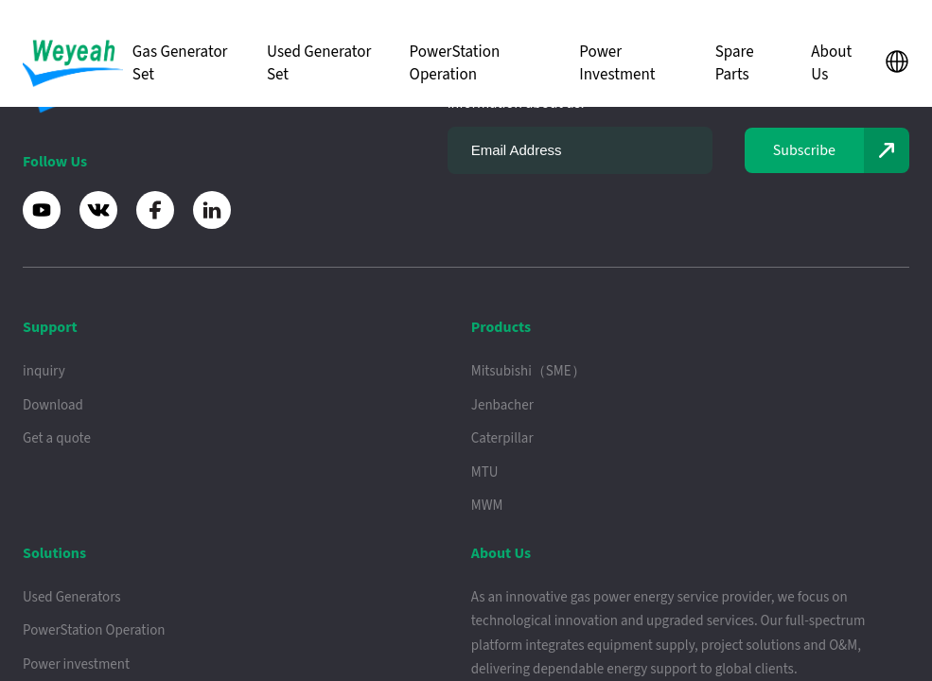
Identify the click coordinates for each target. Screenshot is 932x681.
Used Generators (72, 597)
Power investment (76, 664)
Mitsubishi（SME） (528, 371)
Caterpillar (502, 438)
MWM (487, 505)
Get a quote (57, 438)
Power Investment (617, 63)
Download (53, 405)
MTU (485, 472)
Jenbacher (502, 405)
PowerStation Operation (455, 63)
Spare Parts (734, 63)
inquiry (44, 371)
